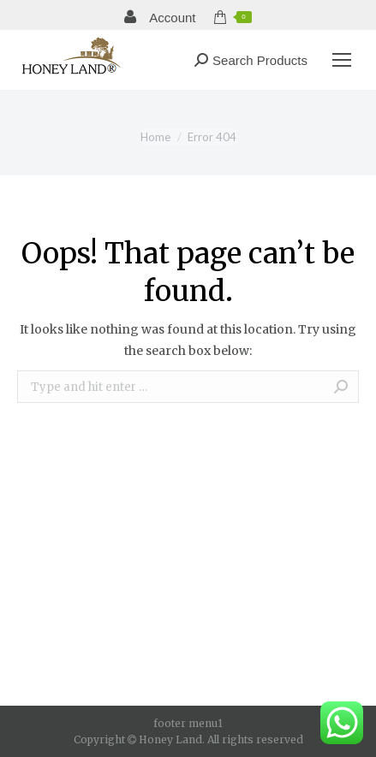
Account (160, 17)
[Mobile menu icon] (342, 60)
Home (155, 137)
